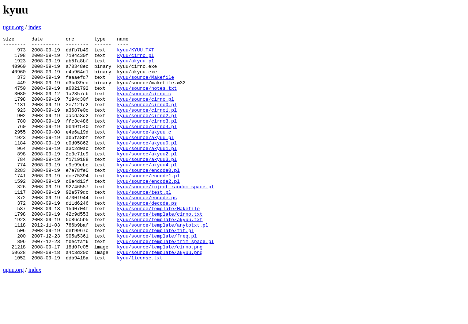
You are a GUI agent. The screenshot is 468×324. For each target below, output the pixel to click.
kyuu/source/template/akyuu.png (160, 296)
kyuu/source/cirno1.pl (147, 125)
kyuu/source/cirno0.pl (147, 118)
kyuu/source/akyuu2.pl (147, 177)
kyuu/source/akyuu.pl (145, 158)
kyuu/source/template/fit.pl (155, 269)
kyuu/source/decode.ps (147, 237)
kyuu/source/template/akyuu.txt (160, 256)
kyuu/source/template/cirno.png (160, 289)
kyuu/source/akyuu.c (144, 151)
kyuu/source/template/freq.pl (157, 276)
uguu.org (13, 27)
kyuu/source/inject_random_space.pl (165, 217)
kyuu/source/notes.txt (147, 99)
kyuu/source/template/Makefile (158, 243)
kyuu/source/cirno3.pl (147, 138)
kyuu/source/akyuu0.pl (147, 164)
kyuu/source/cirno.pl (145, 112)
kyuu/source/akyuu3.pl (147, 184)
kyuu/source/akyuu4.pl (147, 191)
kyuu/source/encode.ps (147, 230)
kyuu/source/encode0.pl (148, 197)
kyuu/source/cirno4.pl (147, 145)
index (35, 27)
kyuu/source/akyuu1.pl (147, 171)
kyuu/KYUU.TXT (135, 53)
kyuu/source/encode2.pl (148, 210)
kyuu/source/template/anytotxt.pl (162, 263)
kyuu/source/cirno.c (144, 105)
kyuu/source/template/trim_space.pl (165, 282)
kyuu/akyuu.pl (135, 66)
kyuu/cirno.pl (135, 59)
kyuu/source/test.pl (144, 223)
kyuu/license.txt (140, 302)
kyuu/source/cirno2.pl (147, 131)
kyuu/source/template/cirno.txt (160, 250)
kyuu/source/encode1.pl (148, 204)
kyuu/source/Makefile (145, 85)
